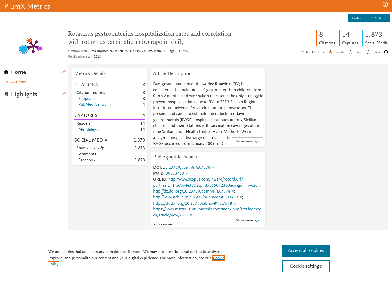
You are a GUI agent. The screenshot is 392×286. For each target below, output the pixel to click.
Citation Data (78, 51)
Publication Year (80, 57)
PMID (158, 174)
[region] (196, 258)
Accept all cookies (306, 250)
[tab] (36, 71)
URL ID (159, 179)
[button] (385, 4)
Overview (18, 82)
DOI (157, 168)
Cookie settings (306, 266)
